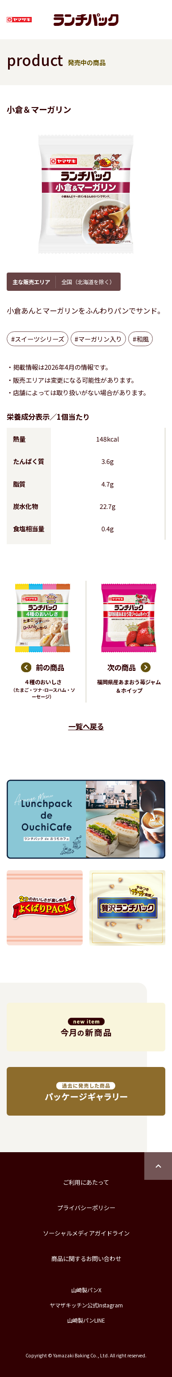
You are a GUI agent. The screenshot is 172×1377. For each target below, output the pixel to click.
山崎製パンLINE (86, 1320)
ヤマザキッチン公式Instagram (86, 1305)
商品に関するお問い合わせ (86, 1258)
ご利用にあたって (86, 1182)
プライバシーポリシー (86, 1207)
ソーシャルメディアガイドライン (86, 1233)
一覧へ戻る (86, 726)
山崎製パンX (86, 1290)
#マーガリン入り (98, 338)
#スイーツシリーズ (37, 338)
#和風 (141, 338)
